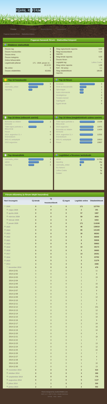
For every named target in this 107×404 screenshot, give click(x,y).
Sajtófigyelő (60, 101)
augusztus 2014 (15, 380)
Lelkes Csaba (96, 62)
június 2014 (13, 387)
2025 (8, 227)
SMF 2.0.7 (44, 394)
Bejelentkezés (46, 29)
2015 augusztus (11, 142)
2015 (8, 261)
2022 (8, 237)
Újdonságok (60, 90)
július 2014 (13, 383)
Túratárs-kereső (62, 98)
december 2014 (15, 267)
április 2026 (13, 213)
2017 (8, 254)
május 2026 (13, 210)
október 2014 (14, 373)
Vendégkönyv (61, 95)
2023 (8, 234)
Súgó (23, 29)
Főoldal (13, 29)
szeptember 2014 (16, 377)
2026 (8, 206)
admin (7, 84)
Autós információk (63, 92)
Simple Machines (62, 394)
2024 (8, 230)
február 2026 (14, 220)
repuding (8, 90)
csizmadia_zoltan (11, 87)
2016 (8, 257)
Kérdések (60, 84)
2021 (8, 240)
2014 (8, 264)
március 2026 (14, 217)
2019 (8, 247)
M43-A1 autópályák (12, 140)
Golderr (59, 173)
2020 (8, 244)
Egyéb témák (61, 104)
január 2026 (13, 223)
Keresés (33, 29)
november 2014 (15, 370)
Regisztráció (61, 29)
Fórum (7, 132)
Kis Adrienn (60, 168)
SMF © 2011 (53, 394)
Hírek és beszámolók (64, 87)
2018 (8, 250)
